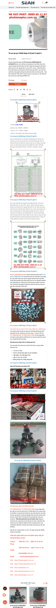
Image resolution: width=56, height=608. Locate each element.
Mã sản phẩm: (12, 59)
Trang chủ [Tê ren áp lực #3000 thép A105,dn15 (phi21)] (11, 7)
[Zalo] (31, 89)
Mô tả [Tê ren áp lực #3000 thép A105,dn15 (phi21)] (23, 94)
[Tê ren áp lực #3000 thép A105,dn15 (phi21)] (28, 3)
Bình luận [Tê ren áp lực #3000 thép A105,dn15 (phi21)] (31, 94)
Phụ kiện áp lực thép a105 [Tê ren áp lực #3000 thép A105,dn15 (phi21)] (48, 7)
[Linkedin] (20, 89)
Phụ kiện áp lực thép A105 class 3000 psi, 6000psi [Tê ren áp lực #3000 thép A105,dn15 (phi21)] (27, 329)
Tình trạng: (11, 80)
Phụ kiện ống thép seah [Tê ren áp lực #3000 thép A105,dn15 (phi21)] (22, 7)
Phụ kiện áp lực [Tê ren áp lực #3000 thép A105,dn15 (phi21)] (35, 7)
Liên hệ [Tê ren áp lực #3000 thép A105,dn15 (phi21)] (18, 84)
